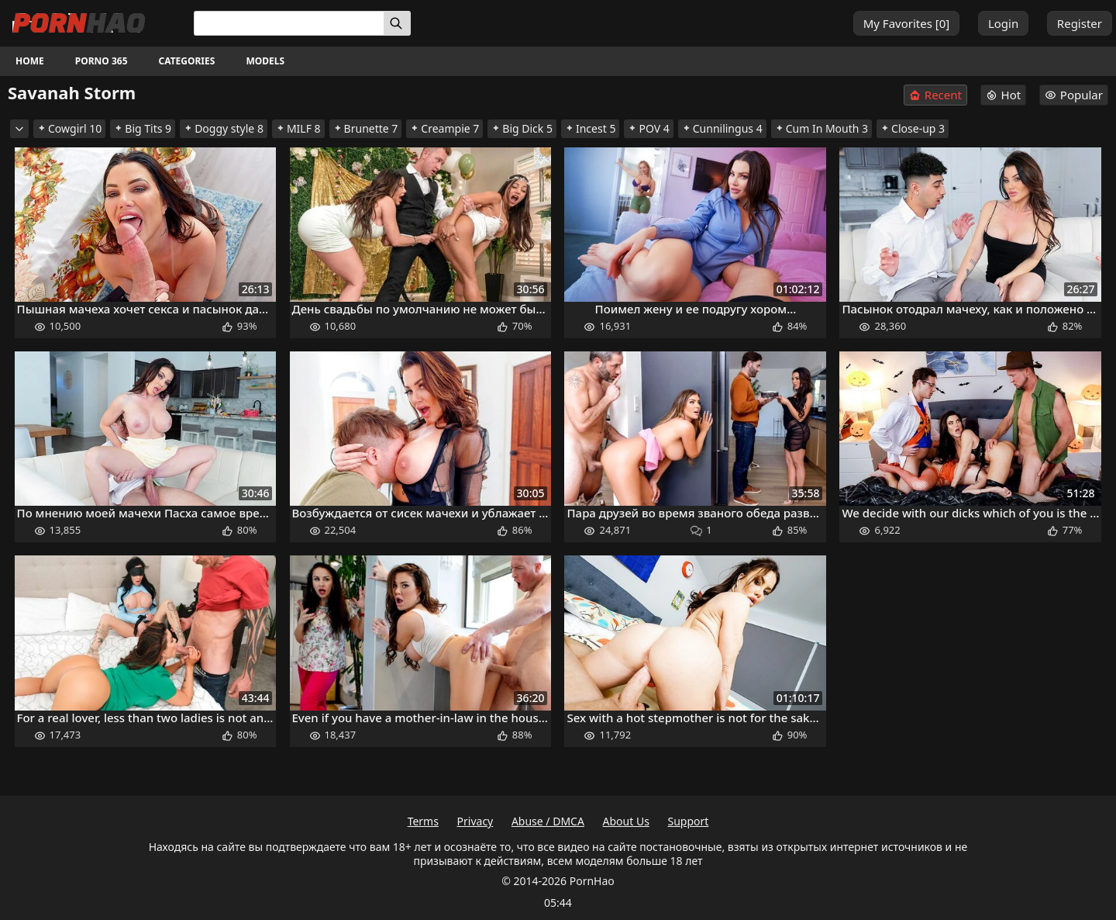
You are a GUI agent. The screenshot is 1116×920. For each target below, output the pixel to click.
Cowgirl (69, 128)
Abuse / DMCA (548, 821)
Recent (935, 95)
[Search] (397, 23)
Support (688, 821)
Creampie (444, 128)
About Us (626, 821)
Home (30, 60)
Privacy (475, 821)
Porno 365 (101, 60)
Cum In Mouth (821, 128)
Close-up (912, 128)
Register (1079, 23)
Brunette (365, 128)
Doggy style (224, 128)
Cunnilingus (722, 128)
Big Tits (142, 128)
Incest (590, 128)
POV (648, 128)
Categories (187, 60)
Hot (1003, 94)
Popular (1074, 94)
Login (1003, 23)
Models (265, 60)
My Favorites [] (906, 23)
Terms (423, 821)
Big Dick (522, 128)
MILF (298, 128)
